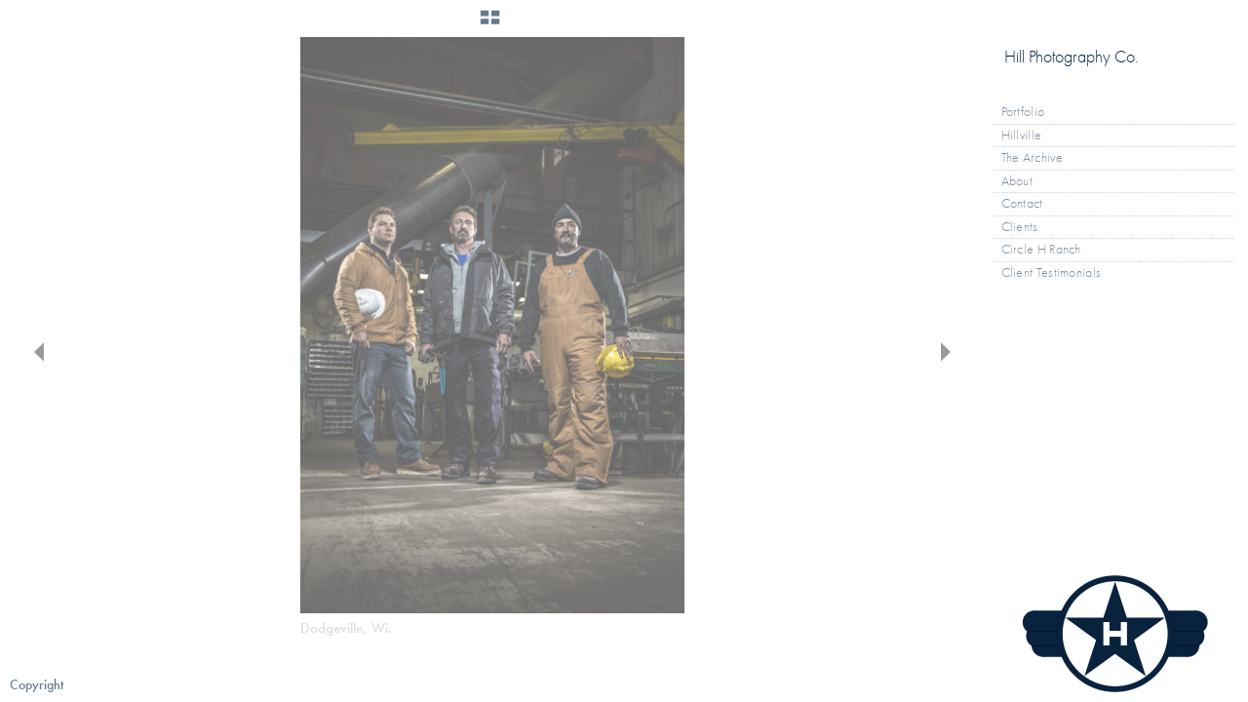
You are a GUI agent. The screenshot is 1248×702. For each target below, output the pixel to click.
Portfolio (1031, 112)
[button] (490, 24)
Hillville (1021, 135)
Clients (1019, 226)
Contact (1022, 203)
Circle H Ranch (1041, 249)
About (1017, 181)
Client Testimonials (1051, 272)
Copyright (36, 685)
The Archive (1040, 158)
